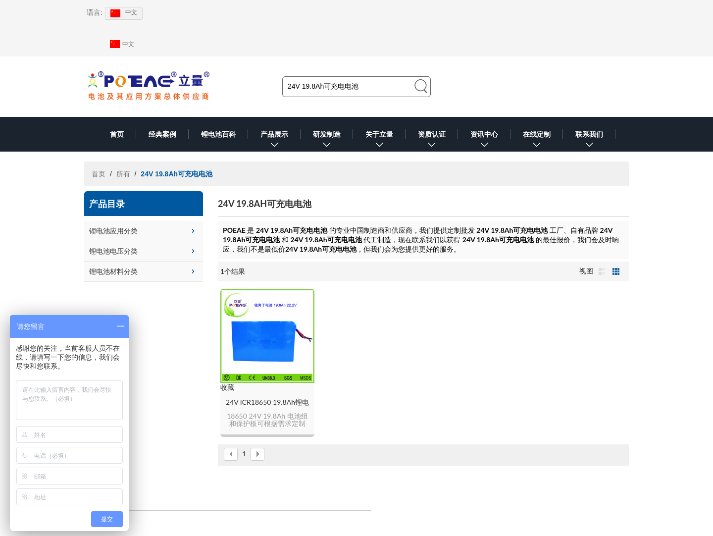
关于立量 (379, 141)
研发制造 (327, 141)
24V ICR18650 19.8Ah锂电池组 (267, 402)
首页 (117, 134)
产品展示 (274, 141)
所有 (123, 174)
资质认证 (432, 141)
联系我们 (589, 141)
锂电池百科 (218, 134)
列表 (602, 271)
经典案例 (162, 134)
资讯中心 (484, 141)
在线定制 (536, 141)
